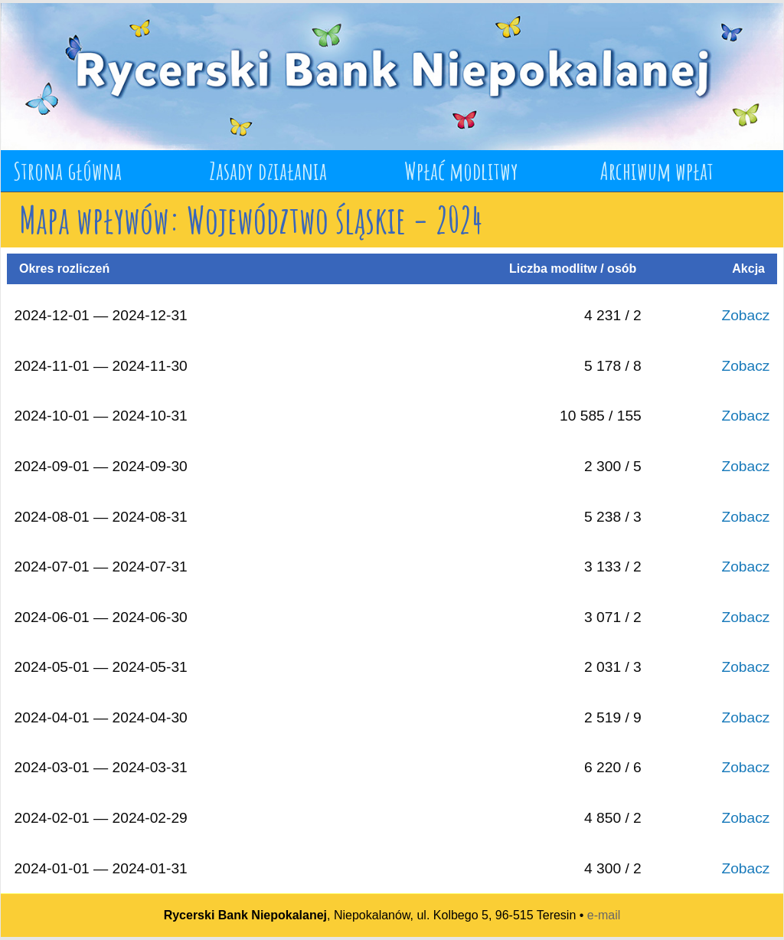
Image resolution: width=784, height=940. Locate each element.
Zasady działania (268, 170)
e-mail (604, 915)
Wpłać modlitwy (461, 170)
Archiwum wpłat (657, 170)
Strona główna (67, 170)
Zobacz (745, 315)
